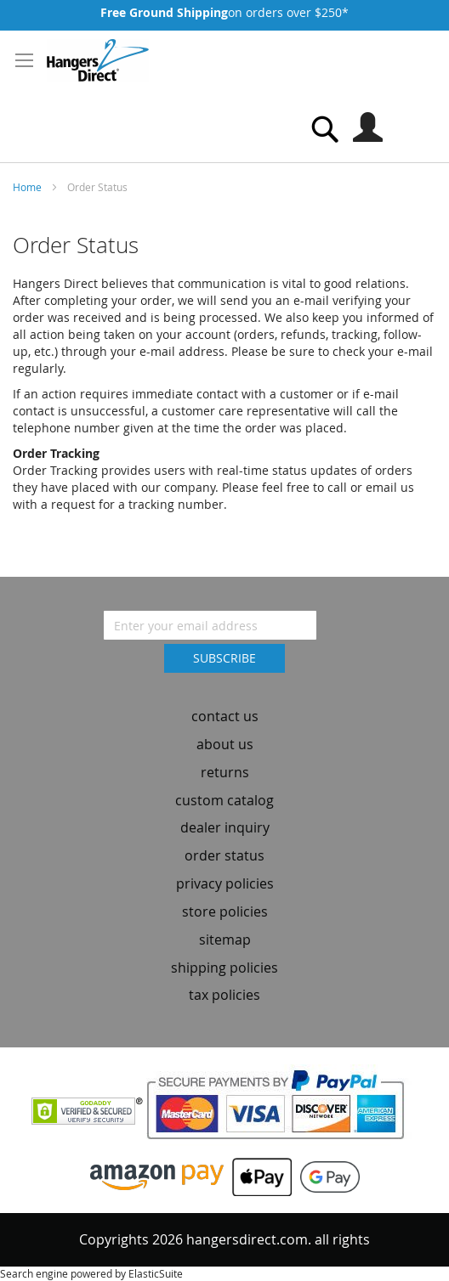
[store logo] (98, 60)
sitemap (225, 939)
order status (224, 855)
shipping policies (224, 967)
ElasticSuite (155, 1273)
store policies (225, 911)
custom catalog (224, 800)
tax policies (224, 994)
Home (28, 187)
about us (224, 744)
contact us (225, 716)
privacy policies (225, 883)
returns (225, 772)
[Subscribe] (224, 658)
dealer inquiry (225, 827)
